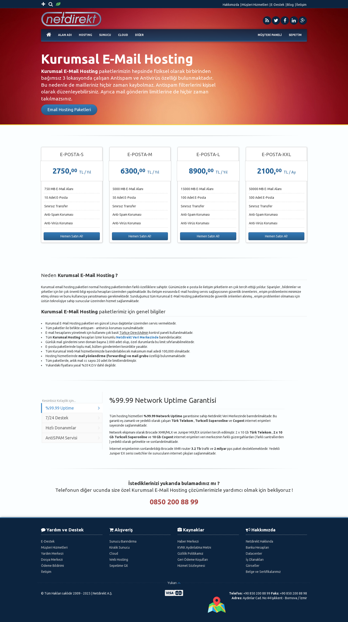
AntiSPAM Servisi (72, 437)
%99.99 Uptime (72, 408)
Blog (290, 5)
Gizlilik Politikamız (190, 553)
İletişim (301, 5)
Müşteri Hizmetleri (255, 5)
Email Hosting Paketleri (69, 109)
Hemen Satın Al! (71, 236)
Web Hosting (118, 559)
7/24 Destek (72, 417)
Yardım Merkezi (52, 553)
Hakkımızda (231, 5)
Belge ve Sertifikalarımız (263, 572)
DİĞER (139, 34)
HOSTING (85, 34)
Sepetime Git (118, 565)
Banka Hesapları (257, 547)
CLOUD (123, 34)
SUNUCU (105, 34)
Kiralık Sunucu (119, 547)
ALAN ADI (65, 34)
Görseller (252, 565)
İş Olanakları (255, 559)
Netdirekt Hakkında (259, 541)
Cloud (113, 553)
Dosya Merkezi (52, 559)
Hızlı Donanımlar (72, 427)
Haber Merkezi (188, 541)
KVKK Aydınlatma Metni (194, 547)
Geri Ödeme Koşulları (192, 559)
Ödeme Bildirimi (52, 565)
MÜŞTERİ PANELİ (270, 34)
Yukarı (172, 583)
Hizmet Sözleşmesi (191, 565)
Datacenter (254, 553)
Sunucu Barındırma (122, 541)
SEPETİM (295, 34)
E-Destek (277, 5)
